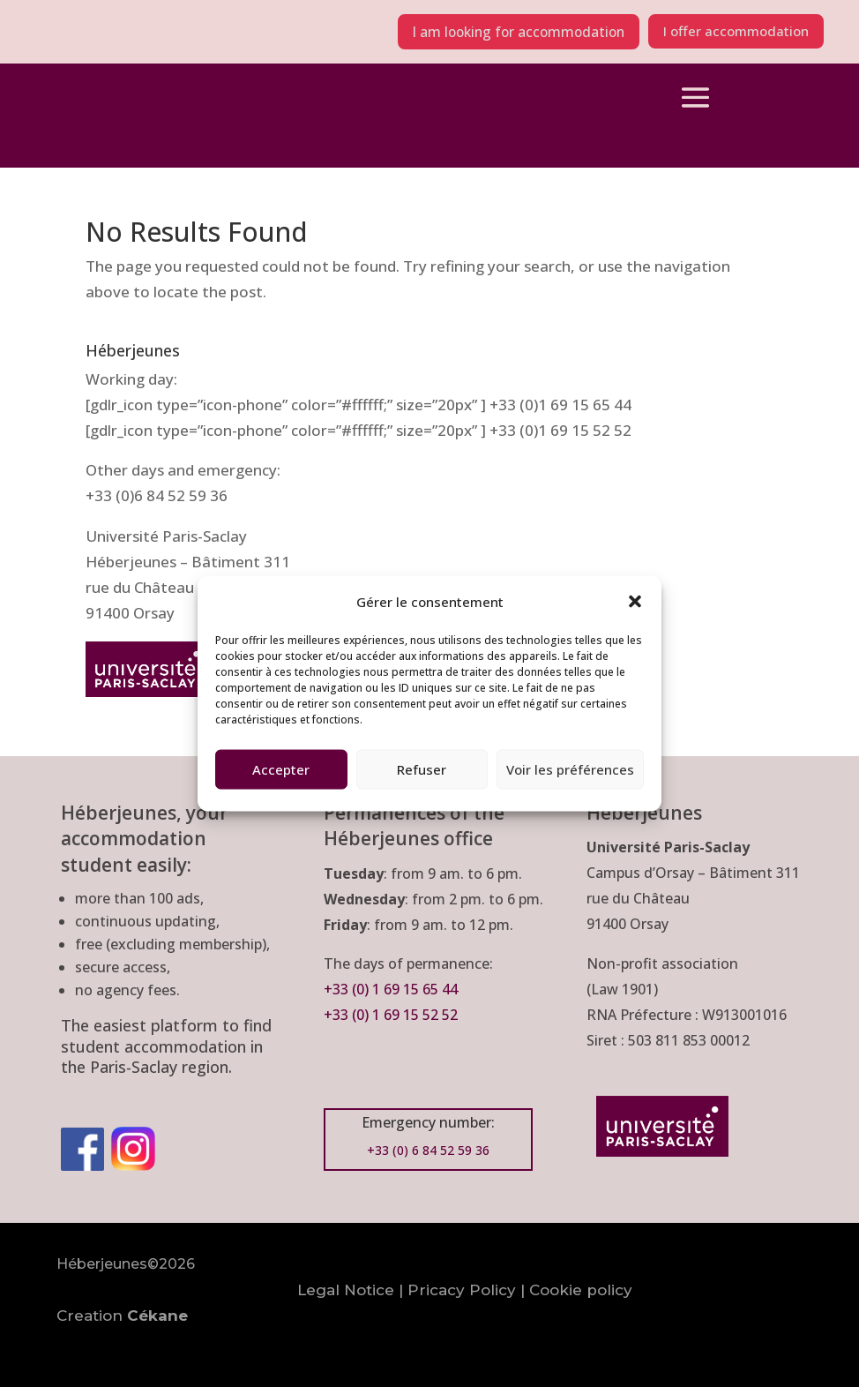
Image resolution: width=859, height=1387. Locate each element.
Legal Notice (345, 1290)
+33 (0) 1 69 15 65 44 (392, 989)
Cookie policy (580, 1290)
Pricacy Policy (461, 1290)
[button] (635, 602)
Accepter (281, 769)
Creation (122, 1315)
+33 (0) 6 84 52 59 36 (428, 1150)
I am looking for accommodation (503, 31)
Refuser (421, 769)
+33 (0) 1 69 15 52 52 (391, 1014)
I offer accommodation (731, 31)
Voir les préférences (570, 769)
